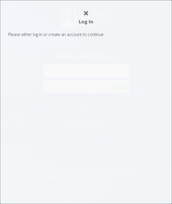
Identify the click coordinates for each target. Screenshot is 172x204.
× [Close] (86, 13)
